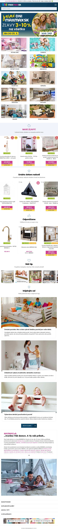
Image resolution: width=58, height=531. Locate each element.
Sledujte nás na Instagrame (43, 520)
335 (21, 182)
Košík (52, 5)
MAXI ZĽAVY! (29, 129)
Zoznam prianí (49, 5)
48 (43, 227)
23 (43, 137)
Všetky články (27, 425)
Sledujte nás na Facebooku (17, 520)
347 (43, 182)
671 (21, 227)
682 (21, 137)
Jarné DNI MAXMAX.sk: (11, 1)
